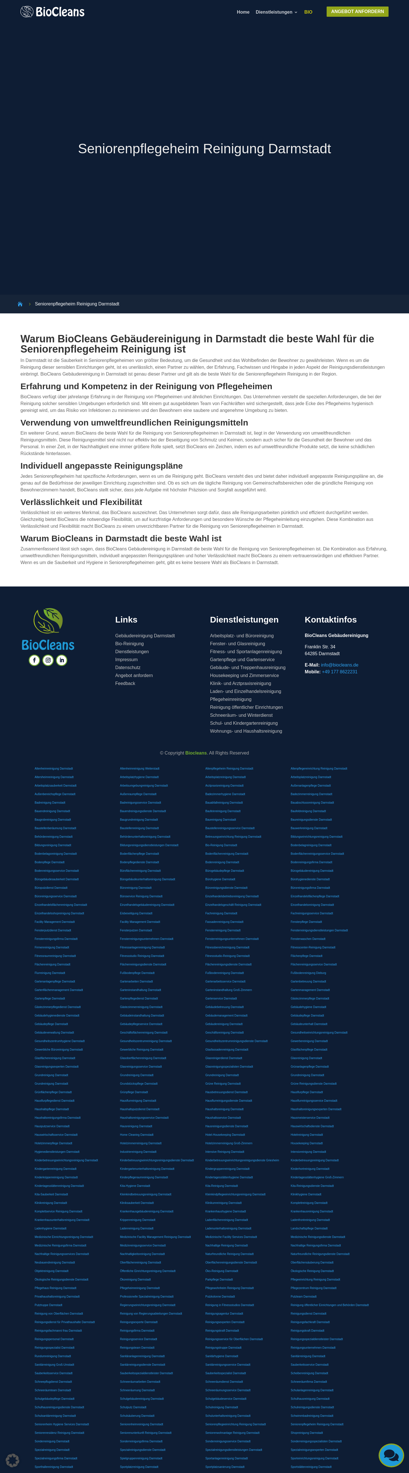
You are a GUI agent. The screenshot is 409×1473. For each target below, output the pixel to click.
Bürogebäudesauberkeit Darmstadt (57, 879)
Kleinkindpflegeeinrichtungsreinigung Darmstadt (235, 1194)
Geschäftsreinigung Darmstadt (224, 1032)
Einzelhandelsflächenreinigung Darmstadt (61, 904)
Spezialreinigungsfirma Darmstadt (56, 1458)
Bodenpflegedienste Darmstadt (139, 862)
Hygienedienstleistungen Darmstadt (57, 1151)
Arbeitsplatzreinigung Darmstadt (225, 777)
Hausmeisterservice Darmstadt (310, 1117)
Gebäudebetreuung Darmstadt (224, 1007)
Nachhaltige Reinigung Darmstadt (226, 1245)
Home (243, 12)
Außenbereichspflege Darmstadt (55, 794)
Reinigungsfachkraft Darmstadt (310, 1322)
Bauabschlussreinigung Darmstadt (312, 802)
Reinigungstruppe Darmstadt (223, 1347)
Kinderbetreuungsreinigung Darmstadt (315, 1160)
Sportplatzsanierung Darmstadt (225, 1466)
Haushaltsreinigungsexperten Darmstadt (316, 1109)
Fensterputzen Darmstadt (136, 930)
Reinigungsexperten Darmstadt (225, 1322)
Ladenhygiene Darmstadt (50, 1228)
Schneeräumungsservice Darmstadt (228, 1390)
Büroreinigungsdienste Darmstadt (226, 887)
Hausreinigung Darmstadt (136, 1126)
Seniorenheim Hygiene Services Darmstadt (62, 1424)
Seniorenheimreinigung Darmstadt (141, 1424)
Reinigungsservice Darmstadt (138, 1339)
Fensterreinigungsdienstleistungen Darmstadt (319, 930)
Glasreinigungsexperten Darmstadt (57, 1066)
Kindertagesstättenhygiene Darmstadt (229, 1177)
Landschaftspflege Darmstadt (309, 1228)
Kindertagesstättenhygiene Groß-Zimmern (317, 1177)
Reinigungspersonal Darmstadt (54, 1339)
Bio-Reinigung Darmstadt (221, 845)
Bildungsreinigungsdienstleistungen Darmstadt (149, 845)
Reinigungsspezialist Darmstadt (54, 1347)
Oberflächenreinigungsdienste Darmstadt (231, 1262)
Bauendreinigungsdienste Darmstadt (143, 811)
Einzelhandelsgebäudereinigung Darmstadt (147, 904)
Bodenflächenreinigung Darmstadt (226, 853)
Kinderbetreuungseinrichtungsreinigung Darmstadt (66, 1160)
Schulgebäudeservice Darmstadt (226, 1398)
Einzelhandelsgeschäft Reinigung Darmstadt (233, 904)
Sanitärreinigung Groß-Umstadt (54, 1364)
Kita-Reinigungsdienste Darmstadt (312, 1185)
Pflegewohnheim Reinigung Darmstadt (229, 1288)
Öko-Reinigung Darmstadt (221, 1271)
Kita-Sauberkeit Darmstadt (51, 1194)
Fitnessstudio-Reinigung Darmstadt (227, 955)
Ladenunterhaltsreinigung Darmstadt (228, 1228)
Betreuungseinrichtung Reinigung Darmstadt (233, 836)
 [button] (391, 1455)
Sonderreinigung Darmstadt (52, 1441)
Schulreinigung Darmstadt (221, 1407)
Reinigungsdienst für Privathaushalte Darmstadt (65, 1322)
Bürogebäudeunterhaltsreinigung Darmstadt (147, 879)
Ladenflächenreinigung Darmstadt (226, 1219)
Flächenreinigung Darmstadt (52, 964)
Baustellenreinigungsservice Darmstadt (229, 828)
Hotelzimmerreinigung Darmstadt (141, 1143)
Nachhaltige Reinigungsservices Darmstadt (62, 1254)
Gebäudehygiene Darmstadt (308, 1007)
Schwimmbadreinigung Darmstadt (312, 1415)
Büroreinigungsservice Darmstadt (56, 896)
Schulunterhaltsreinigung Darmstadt (228, 1415)
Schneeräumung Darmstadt (137, 1390)
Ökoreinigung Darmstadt (135, 1279)
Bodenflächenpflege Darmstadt (139, 853)
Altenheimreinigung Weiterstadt (140, 768)
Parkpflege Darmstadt (219, 1279)
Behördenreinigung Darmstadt (53, 836)
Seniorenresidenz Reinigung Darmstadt (59, 1432)
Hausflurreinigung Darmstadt (138, 1100)
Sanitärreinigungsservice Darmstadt (227, 1364)
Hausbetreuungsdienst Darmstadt (226, 1092)
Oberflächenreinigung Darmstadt (140, 1262)
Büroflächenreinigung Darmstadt (140, 870)
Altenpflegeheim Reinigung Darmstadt (229, 768)
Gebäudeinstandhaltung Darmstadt (142, 1015)
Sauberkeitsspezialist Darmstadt (225, 1373)
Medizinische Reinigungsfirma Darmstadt (60, 1245)
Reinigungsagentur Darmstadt (224, 1313)
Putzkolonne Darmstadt (220, 1296)
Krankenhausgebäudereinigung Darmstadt (147, 1211)
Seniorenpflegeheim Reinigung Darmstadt (317, 1424)
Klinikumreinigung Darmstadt (223, 1202)
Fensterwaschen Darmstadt (308, 938)
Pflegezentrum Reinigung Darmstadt (314, 1288)
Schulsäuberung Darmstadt (137, 1415)
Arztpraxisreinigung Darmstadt (224, 785)
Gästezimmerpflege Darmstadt (310, 998)
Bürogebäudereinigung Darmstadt (312, 870)
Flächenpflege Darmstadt (307, 955)
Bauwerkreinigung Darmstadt (309, 828)
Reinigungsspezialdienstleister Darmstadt (317, 1339)
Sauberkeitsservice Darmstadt (310, 1364)
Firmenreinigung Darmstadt (52, 947)
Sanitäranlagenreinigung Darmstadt (142, 1356)
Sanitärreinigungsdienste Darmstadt (142, 1364)
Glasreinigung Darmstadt (306, 1058)
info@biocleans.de (339, 665)
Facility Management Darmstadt (55, 921)
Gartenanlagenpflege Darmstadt (55, 981)
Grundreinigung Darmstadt (51, 1075)
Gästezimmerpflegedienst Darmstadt (58, 1007)
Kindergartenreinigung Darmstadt (55, 1168)
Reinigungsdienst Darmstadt (309, 1313)
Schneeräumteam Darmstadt (53, 1390)
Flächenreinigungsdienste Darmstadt (143, 964)
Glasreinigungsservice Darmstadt (141, 1066)
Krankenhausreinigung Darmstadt (312, 1211)
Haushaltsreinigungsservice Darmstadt (144, 1117)
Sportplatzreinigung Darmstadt (139, 1466)
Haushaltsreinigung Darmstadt (224, 1109)
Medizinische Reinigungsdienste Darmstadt (318, 1237)
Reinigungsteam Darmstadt (137, 1347)
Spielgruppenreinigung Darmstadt (141, 1458)
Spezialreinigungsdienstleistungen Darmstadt (233, 1449)
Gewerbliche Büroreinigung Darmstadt (59, 1049)
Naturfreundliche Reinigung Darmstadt (229, 1254)
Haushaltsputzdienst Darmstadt (140, 1109)
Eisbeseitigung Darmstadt (136, 913)
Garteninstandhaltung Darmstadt (140, 990)
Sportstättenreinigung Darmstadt (311, 1466)
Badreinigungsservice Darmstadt (140, 802)
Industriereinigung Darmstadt (138, 1151)
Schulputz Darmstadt (133, 1407)
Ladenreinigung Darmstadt (137, 1228)
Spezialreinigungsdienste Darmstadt (143, 1449)
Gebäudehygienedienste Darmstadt (57, 1015)
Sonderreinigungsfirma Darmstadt (141, 1441)
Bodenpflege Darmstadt (49, 862)
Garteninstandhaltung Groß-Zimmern (228, 990)
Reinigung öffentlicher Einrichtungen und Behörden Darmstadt (330, 1305)
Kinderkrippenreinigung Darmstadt (56, 1177)
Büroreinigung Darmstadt (136, 887)
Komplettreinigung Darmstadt (309, 1202)
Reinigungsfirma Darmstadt (137, 1330)
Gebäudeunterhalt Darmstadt (309, 1024)
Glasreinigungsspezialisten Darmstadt (229, 1066)
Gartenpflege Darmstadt (50, 998)
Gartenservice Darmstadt (221, 998)
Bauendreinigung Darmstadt (52, 811)
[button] (12, 1460)
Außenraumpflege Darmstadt (138, 794)
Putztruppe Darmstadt (48, 1305)
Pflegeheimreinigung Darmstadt (140, 1288)
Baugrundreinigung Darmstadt (139, 819)
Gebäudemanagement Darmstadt (226, 1015)
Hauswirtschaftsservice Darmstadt (56, 1134)
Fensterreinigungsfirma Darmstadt (56, 938)
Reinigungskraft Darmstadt (222, 1330)
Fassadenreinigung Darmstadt (224, 921)
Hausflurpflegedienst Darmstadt (54, 1100)
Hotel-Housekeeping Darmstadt (225, 1134)
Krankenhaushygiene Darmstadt (225, 1211)
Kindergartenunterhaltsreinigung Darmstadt (147, 1168)
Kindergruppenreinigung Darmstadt (227, 1168)
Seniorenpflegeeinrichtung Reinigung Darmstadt (235, 1424)
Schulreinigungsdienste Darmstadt (312, 1407)
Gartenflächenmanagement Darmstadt (59, 990)
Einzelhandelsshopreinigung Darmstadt (59, 913)
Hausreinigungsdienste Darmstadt (226, 1126)
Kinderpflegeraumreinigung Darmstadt (144, 1177)
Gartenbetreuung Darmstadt (308, 981)
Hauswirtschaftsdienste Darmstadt (312, 1126)
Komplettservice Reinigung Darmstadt (58, 1211)
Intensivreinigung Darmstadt (308, 1151)
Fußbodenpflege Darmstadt (137, 973)
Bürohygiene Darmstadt (220, 879)
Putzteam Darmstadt (304, 1296)
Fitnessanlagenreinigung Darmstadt (142, 947)
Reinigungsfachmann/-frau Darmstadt (58, 1330)
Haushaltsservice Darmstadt (223, 1117)
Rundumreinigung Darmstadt (53, 1356)
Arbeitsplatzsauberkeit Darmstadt (55, 785)
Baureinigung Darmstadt (220, 819)
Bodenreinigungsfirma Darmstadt (311, 862)
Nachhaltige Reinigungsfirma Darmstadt (316, 1245)
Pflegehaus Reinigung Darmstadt (55, 1288)
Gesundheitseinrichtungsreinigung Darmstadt (319, 1032)
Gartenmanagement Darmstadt (310, 990)
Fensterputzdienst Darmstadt (53, 930)
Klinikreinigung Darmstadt (51, 1202)
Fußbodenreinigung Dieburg (308, 973)
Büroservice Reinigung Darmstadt (141, 896)
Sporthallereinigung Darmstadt (54, 1466)
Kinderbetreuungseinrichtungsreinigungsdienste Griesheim (242, 1160)
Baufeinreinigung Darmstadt (223, 811)
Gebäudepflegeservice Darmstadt (141, 1024)
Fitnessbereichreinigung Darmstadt (227, 947)
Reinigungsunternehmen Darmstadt (313, 1347)
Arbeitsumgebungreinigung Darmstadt (144, 785)
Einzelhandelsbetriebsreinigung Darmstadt (232, 896)
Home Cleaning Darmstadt (137, 1134)
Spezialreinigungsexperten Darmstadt (314, 1449)
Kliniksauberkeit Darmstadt (137, 1202)
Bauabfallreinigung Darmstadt (224, 802)
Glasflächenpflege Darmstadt (309, 1049)
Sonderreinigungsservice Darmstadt (228, 1441)
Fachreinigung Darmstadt (221, 913)
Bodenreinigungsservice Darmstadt (57, 870)
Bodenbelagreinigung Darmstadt (311, 845)
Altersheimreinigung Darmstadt (54, 777)
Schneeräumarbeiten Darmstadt (140, 1381)
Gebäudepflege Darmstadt (307, 1015)
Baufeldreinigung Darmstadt (308, 811)
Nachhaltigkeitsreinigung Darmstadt (142, 1254)
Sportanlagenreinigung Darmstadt (226, 1458)
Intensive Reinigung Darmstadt (224, 1151)
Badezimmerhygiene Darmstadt (225, 794)
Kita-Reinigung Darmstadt (221, 1185)
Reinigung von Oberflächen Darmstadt (59, 1313)
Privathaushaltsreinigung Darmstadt (57, 1296)
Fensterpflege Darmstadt (306, 921)
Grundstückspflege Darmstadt (139, 1083)
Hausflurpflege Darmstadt (307, 1092)
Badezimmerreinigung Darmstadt (311, 794)
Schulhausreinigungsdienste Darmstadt (59, 1407)
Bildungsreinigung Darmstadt (53, 845)
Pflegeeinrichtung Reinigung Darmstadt (315, 1279)
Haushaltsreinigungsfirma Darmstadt (58, 1117)
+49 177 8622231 (340, 671)
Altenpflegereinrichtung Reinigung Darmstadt (319, 768)
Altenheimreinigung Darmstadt (54, 768)
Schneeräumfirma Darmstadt (309, 1381)
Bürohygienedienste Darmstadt (310, 879)
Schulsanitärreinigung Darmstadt (55, 1415)
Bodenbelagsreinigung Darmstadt (56, 853)
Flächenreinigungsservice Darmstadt (314, 964)
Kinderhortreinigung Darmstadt (310, 1168)
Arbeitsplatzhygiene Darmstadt (139, 777)
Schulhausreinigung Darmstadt (310, 1398)
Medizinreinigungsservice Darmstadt (143, 1245)
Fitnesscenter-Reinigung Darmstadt (313, 947)
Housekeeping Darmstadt (307, 1143)
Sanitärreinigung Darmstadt (308, 1356)
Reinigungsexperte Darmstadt (139, 1322)
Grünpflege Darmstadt (134, 1092)
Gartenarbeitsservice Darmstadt (225, 981)
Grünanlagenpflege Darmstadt (310, 1066)
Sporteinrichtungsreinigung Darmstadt (315, 1458)
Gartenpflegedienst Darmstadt (139, 998)
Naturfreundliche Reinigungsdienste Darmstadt (320, 1254)
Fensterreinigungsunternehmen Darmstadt (147, 938)
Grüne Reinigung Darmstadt (223, 1083)
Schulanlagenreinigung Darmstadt (312, 1390)
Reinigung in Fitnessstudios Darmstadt (229, 1305)
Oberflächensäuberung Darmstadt (312, 1262)
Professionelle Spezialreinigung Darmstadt (147, 1296)
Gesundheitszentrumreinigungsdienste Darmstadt (236, 1041)
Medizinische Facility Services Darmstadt (231, 1237)
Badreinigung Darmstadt (50, 802)
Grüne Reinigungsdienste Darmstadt (314, 1083)
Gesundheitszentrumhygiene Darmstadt (60, 1041)
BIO (308, 12)
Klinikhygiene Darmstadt (306, 1194)
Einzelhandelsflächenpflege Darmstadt (315, 896)
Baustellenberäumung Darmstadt (55, 828)
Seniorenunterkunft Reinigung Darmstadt (146, 1432)
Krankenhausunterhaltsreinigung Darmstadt (62, 1219)
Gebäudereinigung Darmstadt (224, 1024)
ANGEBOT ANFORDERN (357, 11)
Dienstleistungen (274, 12)
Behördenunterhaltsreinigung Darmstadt (145, 836)
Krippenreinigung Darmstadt (138, 1219)
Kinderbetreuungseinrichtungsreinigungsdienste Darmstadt (157, 1160)
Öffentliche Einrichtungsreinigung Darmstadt (148, 1271)
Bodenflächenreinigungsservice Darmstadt (317, 853)
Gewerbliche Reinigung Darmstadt (141, 1049)
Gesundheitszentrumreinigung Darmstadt (146, 1041)
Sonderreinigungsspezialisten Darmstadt (316, 1441)
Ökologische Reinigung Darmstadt (312, 1271)
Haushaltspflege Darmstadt (52, 1109)
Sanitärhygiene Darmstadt (221, 1356)
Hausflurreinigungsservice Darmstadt (314, 1100)
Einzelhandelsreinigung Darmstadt (312, 904)
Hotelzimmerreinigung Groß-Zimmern (229, 1143)
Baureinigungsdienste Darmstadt (311, 819)
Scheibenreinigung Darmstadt (309, 1373)
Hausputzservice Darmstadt (52, 1126)
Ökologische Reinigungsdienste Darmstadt (61, 1279)
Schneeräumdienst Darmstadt (224, 1381)
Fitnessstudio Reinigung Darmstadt (142, 955)
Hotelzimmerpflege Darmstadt (53, 1143)
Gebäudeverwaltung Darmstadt (54, 1032)
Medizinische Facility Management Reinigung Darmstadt (155, 1237)
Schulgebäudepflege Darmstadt (54, 1398)
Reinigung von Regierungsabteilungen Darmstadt (151, 1313)
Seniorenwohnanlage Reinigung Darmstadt (232, 1432)
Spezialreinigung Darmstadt (52, 1449)
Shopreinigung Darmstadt (307, 1432)
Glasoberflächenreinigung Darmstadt (143, 1058)
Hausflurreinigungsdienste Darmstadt (228, 1100)
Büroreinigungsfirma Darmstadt (310, 887)
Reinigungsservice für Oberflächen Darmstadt (234, 1339)
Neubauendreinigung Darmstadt (55, 1262)
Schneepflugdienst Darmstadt (53, 1381)
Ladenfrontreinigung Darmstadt (310, 1219)
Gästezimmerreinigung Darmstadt (141, 1007)
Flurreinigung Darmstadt (50, 973)
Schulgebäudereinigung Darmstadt (142, 1398)
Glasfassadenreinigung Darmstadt (226, 1049)
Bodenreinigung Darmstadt (222, 862)
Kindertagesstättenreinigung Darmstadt (59, 1185)
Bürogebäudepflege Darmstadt (224, 870)
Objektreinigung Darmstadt (51, 1271)
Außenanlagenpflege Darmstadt (311, 785)
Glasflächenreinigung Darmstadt (55, 1058)
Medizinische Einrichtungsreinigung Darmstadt (64, 1237)
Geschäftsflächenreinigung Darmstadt (144, 1032)
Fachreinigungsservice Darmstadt (312, 913)
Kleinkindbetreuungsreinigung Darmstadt (146, 1194)
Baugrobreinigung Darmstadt (53, 819)
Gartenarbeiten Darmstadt (136, 981)
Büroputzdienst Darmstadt (51, 887)
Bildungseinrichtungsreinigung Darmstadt (317, 836)
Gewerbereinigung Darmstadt (309, 1041)
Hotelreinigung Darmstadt (307, 1134)
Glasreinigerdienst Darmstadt (223, 1058)
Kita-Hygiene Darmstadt (135, 1185)
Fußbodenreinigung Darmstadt (224, 973)
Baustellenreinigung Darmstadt (139, 828)
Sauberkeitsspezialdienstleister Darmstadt (146, 1373)
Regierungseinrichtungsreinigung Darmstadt (148, 1305)
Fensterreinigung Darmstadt (223, 930)
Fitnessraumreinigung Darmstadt (55, 955)
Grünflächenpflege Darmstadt (53, 1092)
